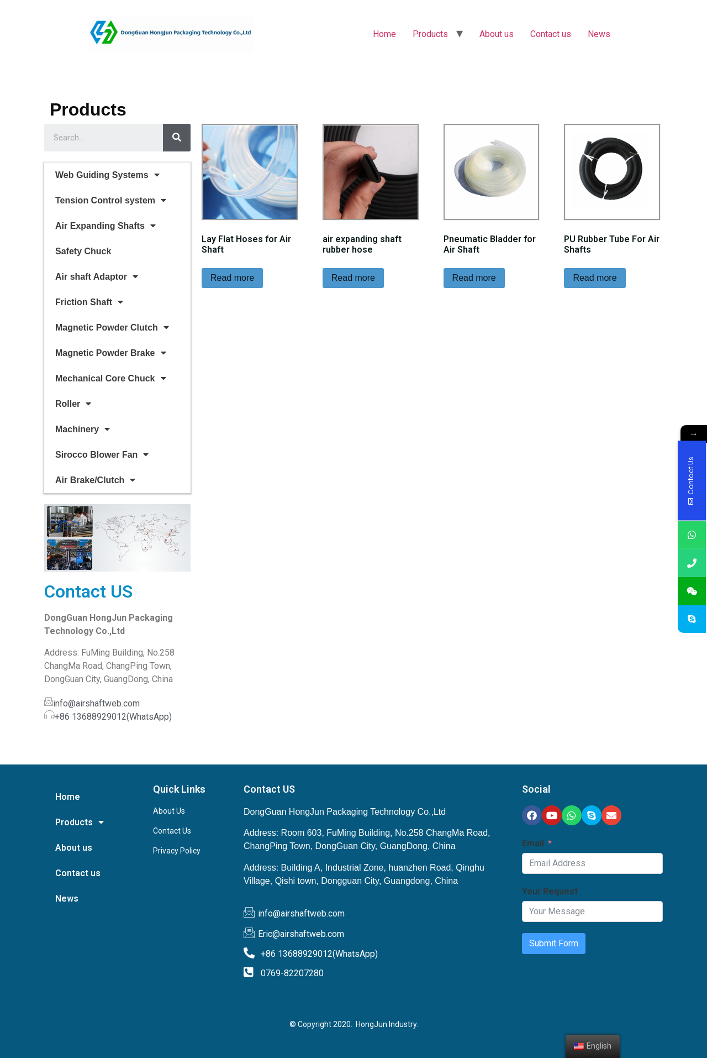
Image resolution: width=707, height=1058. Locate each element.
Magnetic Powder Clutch (112, 327)
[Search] (177, 137)
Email (533, 843)
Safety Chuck (83, 251)
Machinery (82, 429)
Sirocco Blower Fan (102, 454)
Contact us (550, 34)
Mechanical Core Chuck (110, 378)
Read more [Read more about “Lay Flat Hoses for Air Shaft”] (232, 277)
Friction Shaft (89, 302)
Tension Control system (110, 200)
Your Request (550, 891)
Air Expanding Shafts (105, 226)
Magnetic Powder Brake (110, 353)
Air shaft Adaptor (96, 276)
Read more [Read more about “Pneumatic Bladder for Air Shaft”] (474, 277)
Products (430, 34)
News (599, 34)
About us (496, 34)
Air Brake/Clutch (95, 480)
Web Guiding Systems (107, 175)
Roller (73, 404)
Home (384, 34)
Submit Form (553, 943)
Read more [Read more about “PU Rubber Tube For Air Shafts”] (594, 277)
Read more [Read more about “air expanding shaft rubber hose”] (353, 277)
